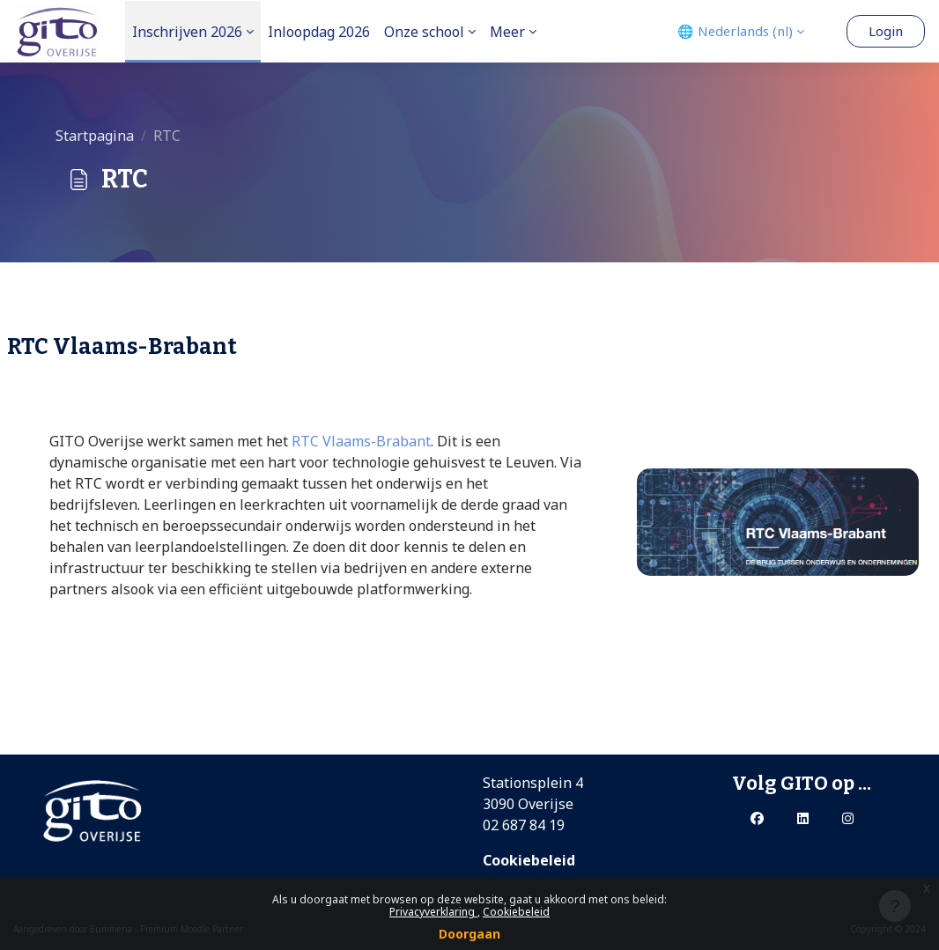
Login (886, 31)
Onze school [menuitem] (424, 31)
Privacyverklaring (433, 911)
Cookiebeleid (516, 911)
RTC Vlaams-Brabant (361, 441)
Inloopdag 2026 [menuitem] (319, 31)
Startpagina (94, 135)
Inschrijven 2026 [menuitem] (187, 31)
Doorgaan (469, 933)
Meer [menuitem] (507, 31)
